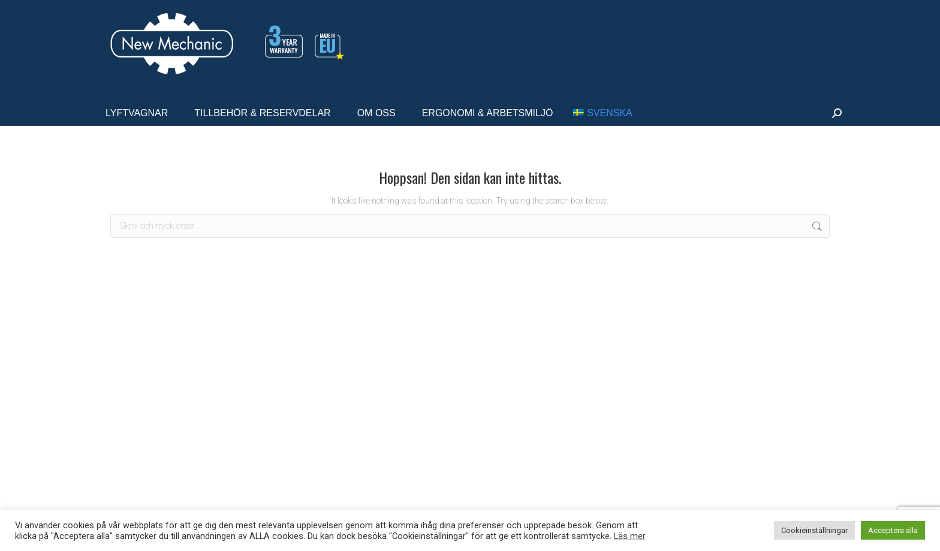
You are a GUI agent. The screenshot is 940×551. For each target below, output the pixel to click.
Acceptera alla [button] (893, 530)
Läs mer (630, 536)
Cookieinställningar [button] (814, 530)
